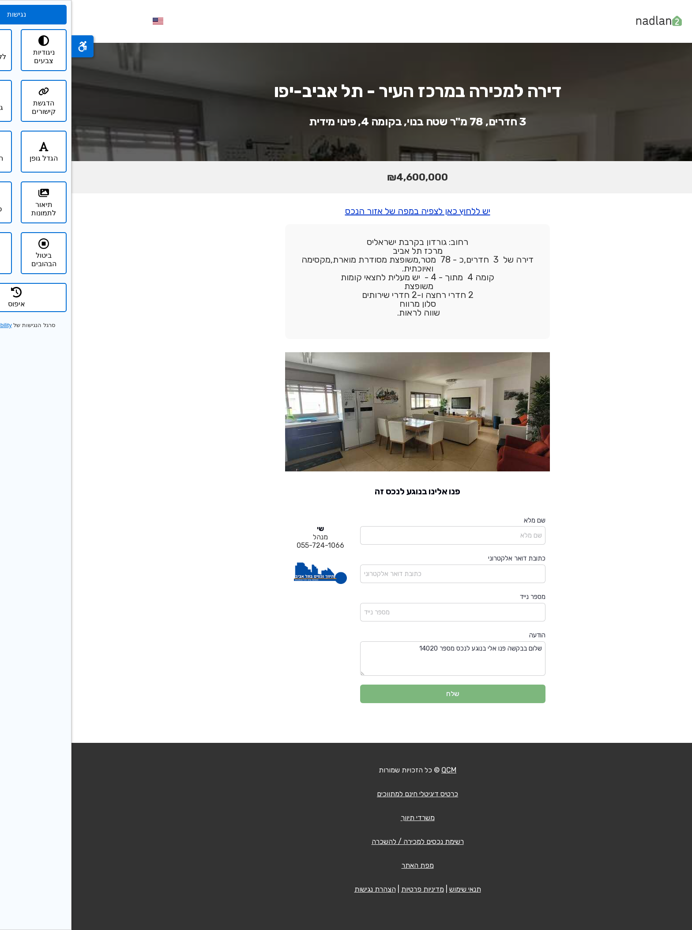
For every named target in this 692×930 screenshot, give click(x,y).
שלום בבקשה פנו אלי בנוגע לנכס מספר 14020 (381, 658)
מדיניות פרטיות (351, 889)
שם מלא (463, 520)
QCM (377, 770)
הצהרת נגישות (303, 889)
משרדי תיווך (346, 817)
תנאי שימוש (394, 889)
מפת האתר (346, 865)
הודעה (466, 635)
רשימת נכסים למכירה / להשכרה (346, 841)
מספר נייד (461, 597)
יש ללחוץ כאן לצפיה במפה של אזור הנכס (346, 211)
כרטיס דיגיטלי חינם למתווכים (346, 794)
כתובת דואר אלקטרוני (445, 558)
